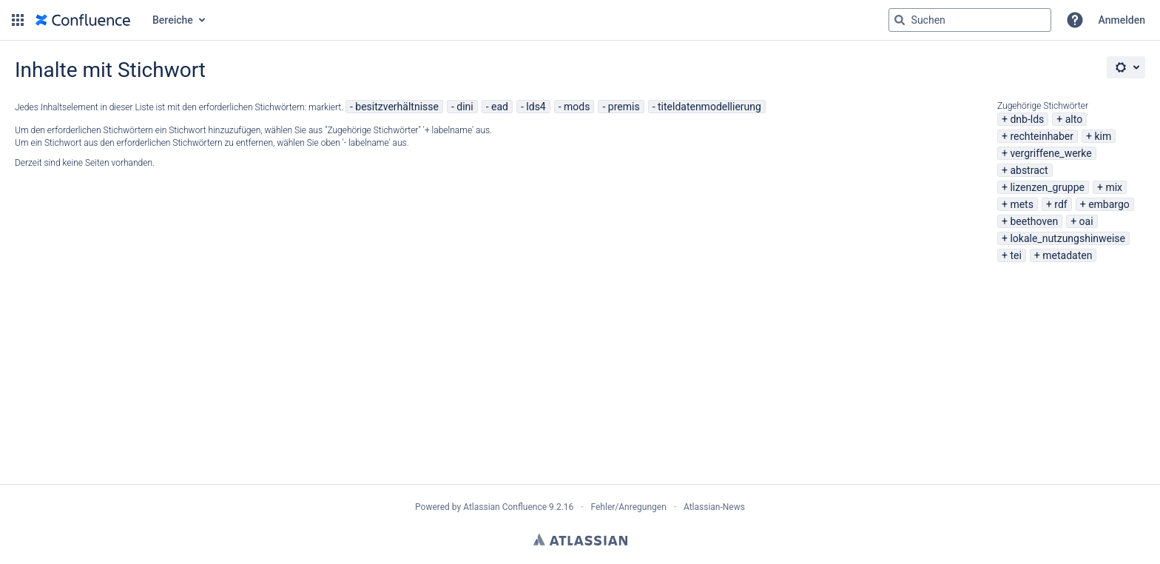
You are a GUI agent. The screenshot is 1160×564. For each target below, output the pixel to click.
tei (1015, 255)
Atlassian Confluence (505, 507)
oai (1086, 221)
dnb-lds (1027, 119)
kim (1102, 136)
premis (624, 107)
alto (1073, 119)
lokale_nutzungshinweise (1067, 238)
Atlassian (580, 539)
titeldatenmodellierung (709, 107)
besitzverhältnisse (397, 107)
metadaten (1067, 255)
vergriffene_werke (1050, 153)
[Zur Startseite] (83, 20)
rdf (1060, 204)
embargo (1109, 204)
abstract (1029, 170)
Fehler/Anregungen (629, 507)
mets (1021, 204)
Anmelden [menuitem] (1122, 20)
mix (1113, 187)
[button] (17, 20)
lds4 (535, 107)
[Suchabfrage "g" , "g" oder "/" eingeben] (969, 20)
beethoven (1034, 221)
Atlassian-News (714, 507)
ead (499, 107)
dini (464, 107)
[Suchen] (900, 20)
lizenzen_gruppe (1047, 187)
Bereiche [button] (172, 20)
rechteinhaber (1041, 136)
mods (577, 107)
